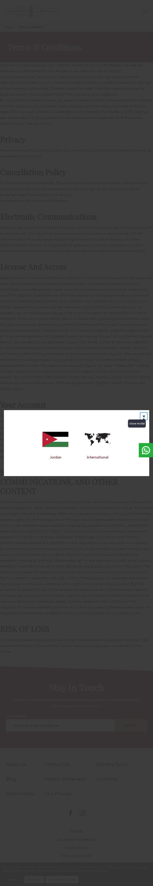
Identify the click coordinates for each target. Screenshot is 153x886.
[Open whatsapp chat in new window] (146, 450)
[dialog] (76, 443)
